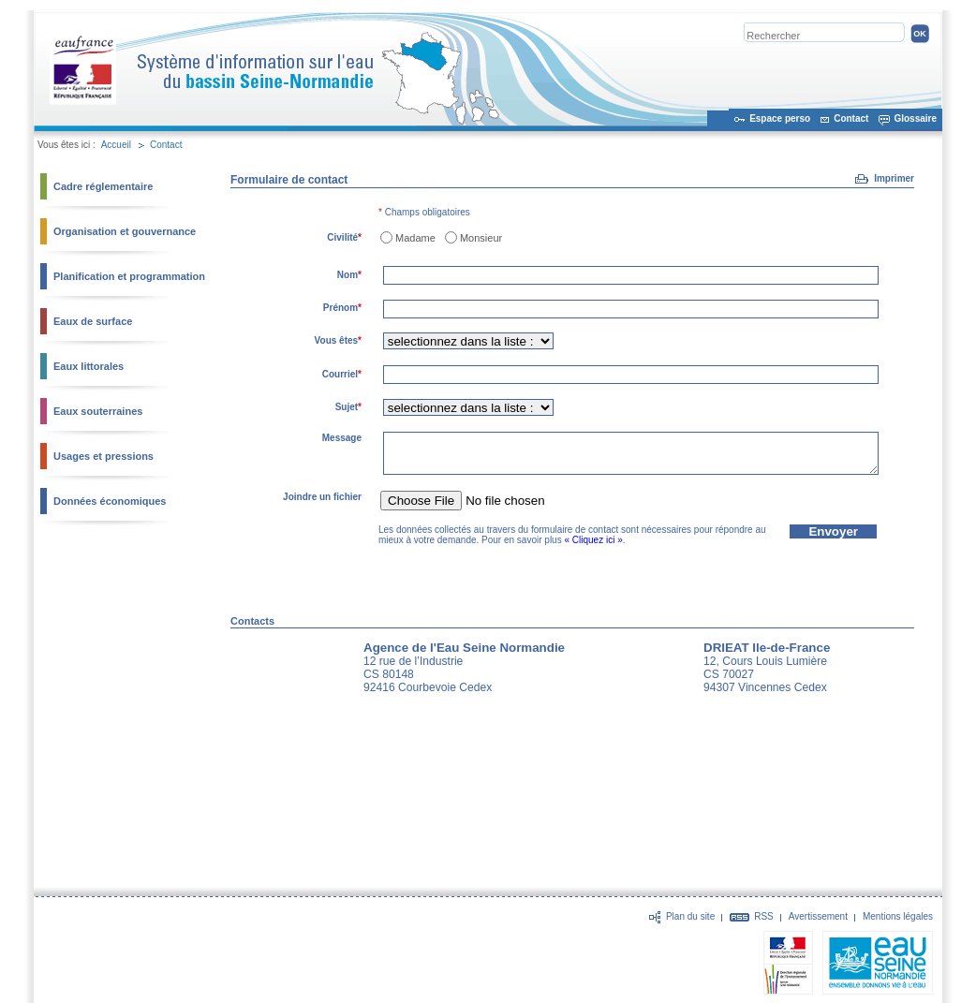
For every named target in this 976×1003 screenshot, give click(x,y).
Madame (415, 237)
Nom (349, 275)
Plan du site (690, 916)
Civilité (344, 237)
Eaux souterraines (97, 411)
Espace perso (779, 118)
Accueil (116, 145)
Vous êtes (338, 340)
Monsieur (481, 237)
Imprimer (894, 178)
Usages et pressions (103, 456)
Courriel (342, 374)
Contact (851, 118)
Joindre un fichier (322, 497)
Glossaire (915, 118)
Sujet (348, 407)
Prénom (342, 307)
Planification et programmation (129, 276)
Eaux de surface (92, 321)
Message (342, 438)
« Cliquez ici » (593, 540)
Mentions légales (898, 916)
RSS (764, 916)
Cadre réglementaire (103, 186)
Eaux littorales (88, 366)
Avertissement (818, 916)
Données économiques (109, 501)
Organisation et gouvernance (124, 231)
